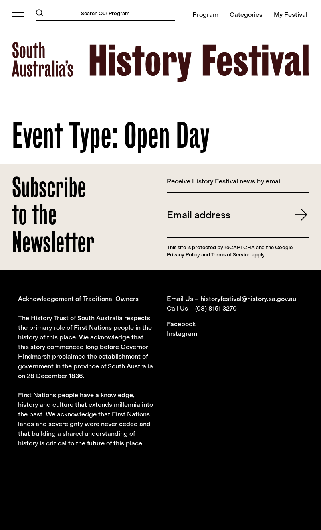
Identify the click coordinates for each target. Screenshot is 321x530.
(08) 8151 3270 (216, 308)
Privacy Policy (183, 255)
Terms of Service (230, 255)
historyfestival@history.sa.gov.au (248, 299)
